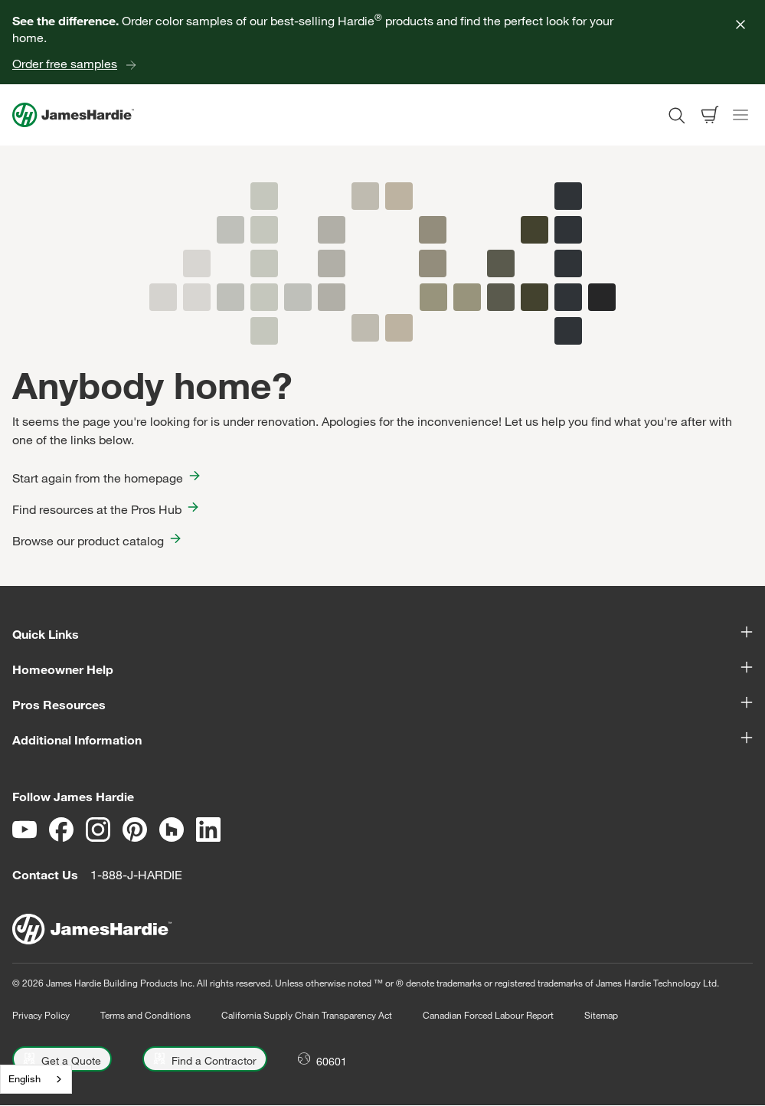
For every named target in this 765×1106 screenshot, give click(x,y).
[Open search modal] (676, 115)
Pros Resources (382, 704)
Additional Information (382, 739)
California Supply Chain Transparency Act (306, 1015)
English (24, 1078)
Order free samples (64, 63)
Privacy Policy (41, 1015)
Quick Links (382, 633)
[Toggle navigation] (740, 115)
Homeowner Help (382, 668)
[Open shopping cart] (710, 115)
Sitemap (601, 1015)
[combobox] (36, 1079)
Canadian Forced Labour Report (488, 1015)
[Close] (740, 24)
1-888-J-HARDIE (136, 874)
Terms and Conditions (145, 1015)
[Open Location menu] (322, 1058)
